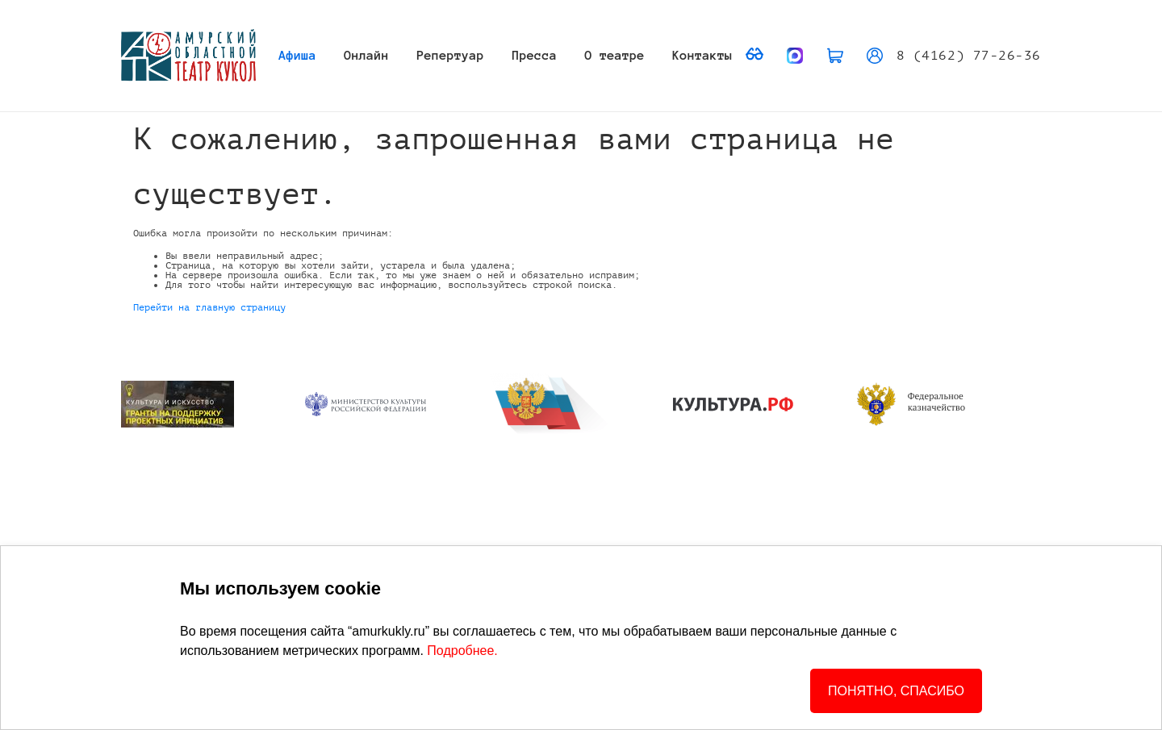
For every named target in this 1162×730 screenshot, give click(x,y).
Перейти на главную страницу (209, 307)
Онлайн (366, 55)
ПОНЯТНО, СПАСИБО (896, 691)
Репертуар (451, 55)
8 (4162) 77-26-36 (969, 55)
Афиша (297, 55)
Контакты (702, 55)
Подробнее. (462, 650)
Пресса (535, 55)
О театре (615, 55)
